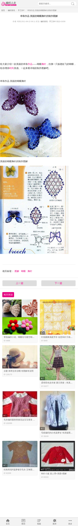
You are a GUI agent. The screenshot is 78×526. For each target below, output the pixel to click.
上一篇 (19, 283)
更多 (70, 524)
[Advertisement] (39, 42)
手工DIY (21, 10)
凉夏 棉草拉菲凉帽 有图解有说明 (19, 371)
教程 (23, 524)
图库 (55, 524)
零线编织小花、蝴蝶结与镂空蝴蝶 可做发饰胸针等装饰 (28, 337)
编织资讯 (11, 10)
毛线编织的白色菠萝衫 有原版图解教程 (58, 433)
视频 (39, 524)
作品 (30, 64)
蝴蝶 (23, 271)
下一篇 (58, 283)
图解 (17, 271)
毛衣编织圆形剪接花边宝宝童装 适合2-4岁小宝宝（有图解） (31, 420)
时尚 (11, 68)
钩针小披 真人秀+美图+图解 (54, 474)
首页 (8, 524)
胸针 (44, 64)
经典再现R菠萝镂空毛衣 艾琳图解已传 (21, 470)
